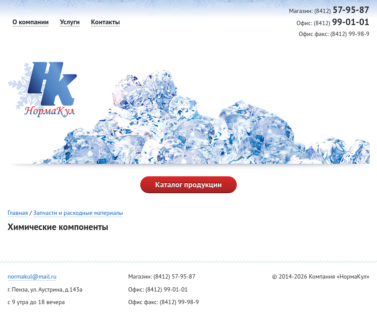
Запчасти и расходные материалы (78, 213)
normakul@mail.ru (32, 276)
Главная (18, 213)
